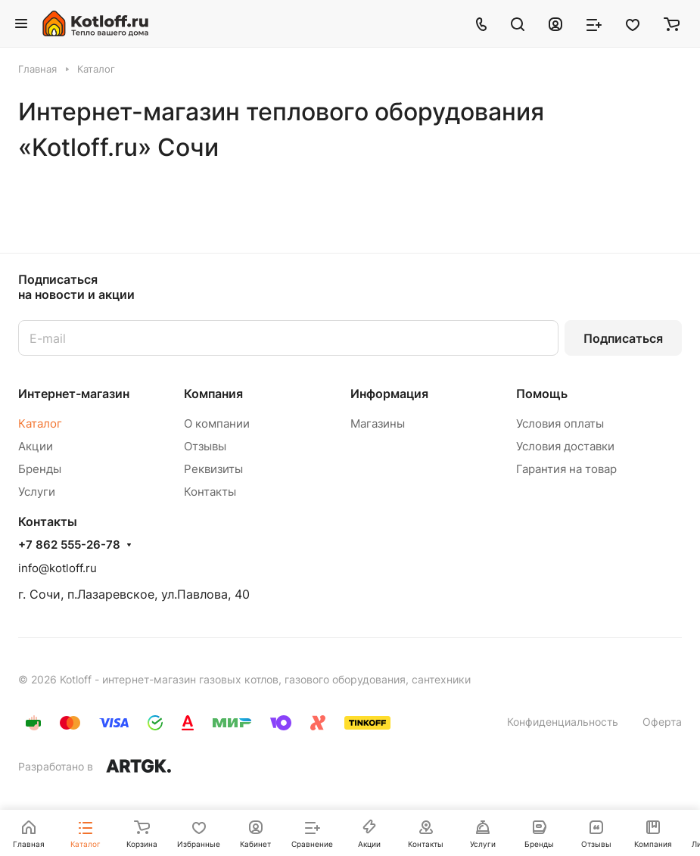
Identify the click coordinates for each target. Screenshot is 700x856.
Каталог (40, 423)
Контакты (210, 491)
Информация (389, 393)
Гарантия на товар (566, 469)
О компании (217, 423)
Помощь (542, 393)
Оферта (662, 721)
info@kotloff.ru (57, 568)
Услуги (36, 491)
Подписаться (623, 338)
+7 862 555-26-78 (69, 545)
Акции (35, 446)
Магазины (377, 423)
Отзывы (205, 446)
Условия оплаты (560, 423)
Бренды (39, 469)
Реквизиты (213, 469)
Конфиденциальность (562, 721)
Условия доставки (565, 446)
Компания (213, 393)
